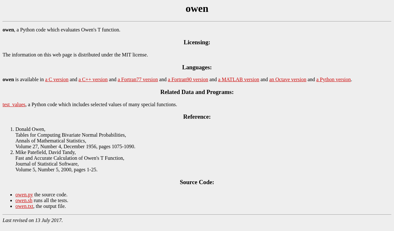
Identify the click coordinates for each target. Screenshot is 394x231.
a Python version (333, 79)
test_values (14, 104)
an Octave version (287, 79)
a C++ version (93, 79)
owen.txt (24, 206)
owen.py (24, 194)
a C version (56, 79)
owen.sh (23, 200)
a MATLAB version (238, 79)
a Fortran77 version (138, 79)
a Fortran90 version (188, 79)
